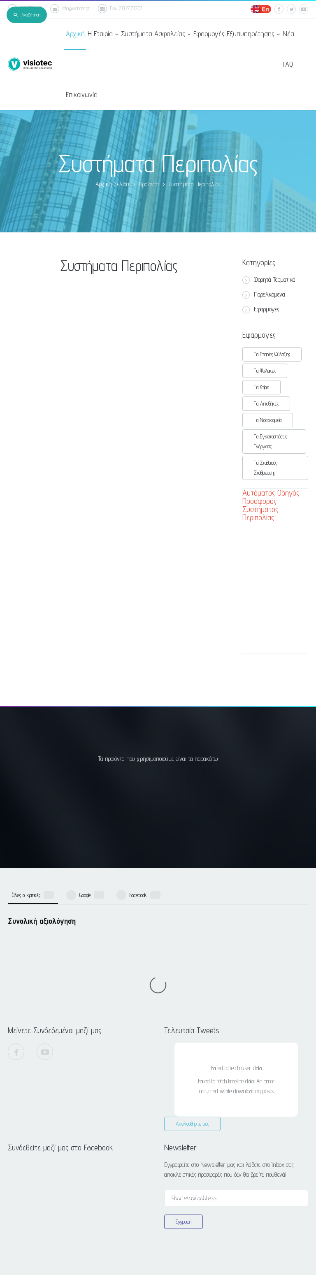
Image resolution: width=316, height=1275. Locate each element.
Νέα (288, 33)
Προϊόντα (149, 184)
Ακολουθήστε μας (192, 983)
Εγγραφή (183, 1081)
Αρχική (74, 33)
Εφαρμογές (260, 309)
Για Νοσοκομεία (267, 420)
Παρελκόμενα (263, 294)
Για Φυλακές (265, 370)
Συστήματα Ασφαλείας (155, 34)
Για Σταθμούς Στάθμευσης (265, 467)
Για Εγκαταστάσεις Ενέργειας (270, 441)
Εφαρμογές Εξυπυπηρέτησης (236, 34)
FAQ (287, 64)
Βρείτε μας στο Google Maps (203, 1219)
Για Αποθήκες (266, 403)
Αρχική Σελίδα (112, 184)
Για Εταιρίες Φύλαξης (272, 354)
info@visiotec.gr (70, 8)
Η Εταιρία (102, 34)
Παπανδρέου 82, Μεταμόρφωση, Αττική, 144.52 (211, 1186)
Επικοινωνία (81, 94)
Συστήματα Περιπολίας (194, 184)
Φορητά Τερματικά (268, 280)
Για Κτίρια (261, 387)
